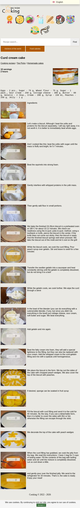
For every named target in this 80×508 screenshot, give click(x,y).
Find (75, 42)
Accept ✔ (41, 505)
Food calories (35, 49)
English (57, 2)
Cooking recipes (8, 63)
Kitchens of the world (13, 49)
